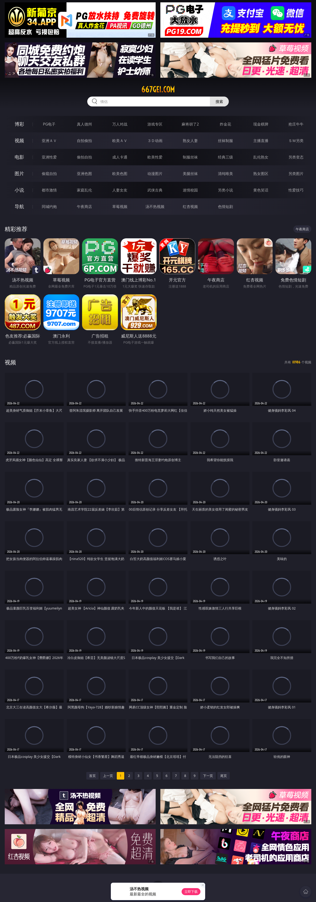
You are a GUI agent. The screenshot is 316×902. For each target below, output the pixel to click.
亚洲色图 (84, 173)
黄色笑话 (260, 190)
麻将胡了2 (190, 124)
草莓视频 (119, 206)
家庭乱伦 (84, 190)
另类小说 (225, 190)
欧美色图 (119, 173)
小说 (19, 190)
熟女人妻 (190, 140)
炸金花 (225, 124)
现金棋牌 (260, 124)
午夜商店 (84, 206)
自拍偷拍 (84, 140)
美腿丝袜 (190, 173)
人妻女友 (119, 190)
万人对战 (119, 124)
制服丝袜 (190, 157)
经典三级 (225, 157)
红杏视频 (190, 206)
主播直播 (260, 140)
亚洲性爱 (49, 157)
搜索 (219, 101)
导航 (19, 206)
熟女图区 (260, 173)
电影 (19, 157)
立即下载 (191, 891)
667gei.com (158, 89)
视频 (19, 140)
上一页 (108, 775)
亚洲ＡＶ (49, 140)
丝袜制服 (225, 140)
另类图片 (296, 173)
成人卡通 (119, 157)
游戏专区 (154, 124)
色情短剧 (225, 206)
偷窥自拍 (49, 173)
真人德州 (84, 124)
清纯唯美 (225, 173)
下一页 (208, 775)
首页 (92, 775)
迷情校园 (190, 190)
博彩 (19, 124)
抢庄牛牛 (296, 124)
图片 (19, 173)
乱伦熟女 (260, 157)
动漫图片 (154, 173)
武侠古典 (154, 190)
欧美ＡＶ (119, 140)
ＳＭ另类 (296, 140)
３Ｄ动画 (154, 140)
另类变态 (296, 157)
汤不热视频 (155, 206)
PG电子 (49, 124)
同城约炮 (49, 206)
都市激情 (49, 190)
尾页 (223, 775)
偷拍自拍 (84, 157)
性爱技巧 (296, 190)
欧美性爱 (154, 157)
